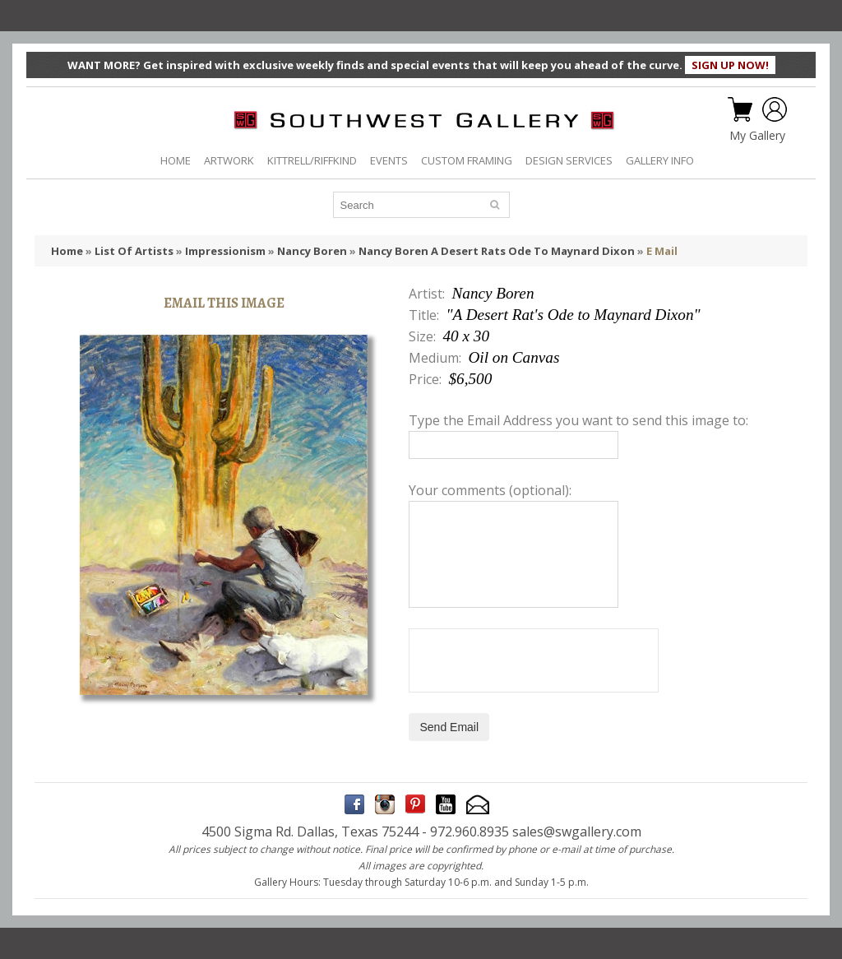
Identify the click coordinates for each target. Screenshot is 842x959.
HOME (175, 160)
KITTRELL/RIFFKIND (312, 160)
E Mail (662, 250)
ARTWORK (229, 160)
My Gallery (757, 135)
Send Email (449, 727)
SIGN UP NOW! (730, 65)
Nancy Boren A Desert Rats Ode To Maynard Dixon (497, 250)
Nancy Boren (312, 250)
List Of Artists (134, 250)
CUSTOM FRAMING (466, 160)
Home (67, 250)
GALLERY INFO (660, 160)
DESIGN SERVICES (569, 160)
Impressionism (225, 250)
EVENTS (389, 160)
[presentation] (534, 660)
